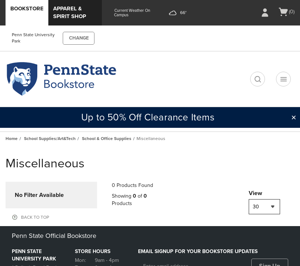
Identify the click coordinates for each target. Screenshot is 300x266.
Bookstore (27, 8)
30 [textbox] (256, 207)
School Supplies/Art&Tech (50, 138)
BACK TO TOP (35, 217)
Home (12, 138)
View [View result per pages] (255, 193)
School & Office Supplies (106, 138)
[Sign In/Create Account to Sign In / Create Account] (264, 12)
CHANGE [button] (79, 38)
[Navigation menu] (283, 79)
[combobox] (264, 206)
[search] (257, 79)
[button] (293, 117)
